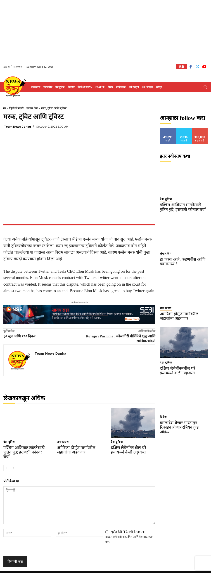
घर (4, 108)
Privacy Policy (118, 569)
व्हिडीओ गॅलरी (16, 108)
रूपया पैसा (32, 108)
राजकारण (61, 441)
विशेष (162, 410)
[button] (205, 87)
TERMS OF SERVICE (93, 569)
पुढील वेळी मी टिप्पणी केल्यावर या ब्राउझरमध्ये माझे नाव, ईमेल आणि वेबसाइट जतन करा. (129, 530)
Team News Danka (17, 126)
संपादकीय (164, 252)
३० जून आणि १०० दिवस (19, 336)
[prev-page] (6, 462)
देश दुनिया (7, 441)
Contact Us (171, 569)
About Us (154, 569)
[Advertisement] (105, 31)
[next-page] (13, 462)
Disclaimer (137, 569)
